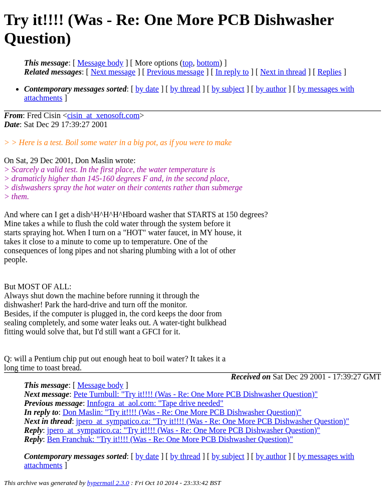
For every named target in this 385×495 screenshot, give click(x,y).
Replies (329, 72)
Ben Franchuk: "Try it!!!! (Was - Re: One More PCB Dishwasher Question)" (170, 439)
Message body (100, 63)
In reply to (232, 72)
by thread (185, 89)
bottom (208, 63)
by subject (228, 89)
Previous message (175, 72)
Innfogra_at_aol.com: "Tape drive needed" (155, 403)
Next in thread (283, 72)
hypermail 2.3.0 (108, 482)
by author (271, 89)
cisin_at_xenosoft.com (103, 115)
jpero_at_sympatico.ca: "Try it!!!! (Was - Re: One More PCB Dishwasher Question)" (212, 421)
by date (147, 89)
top (187, 63)
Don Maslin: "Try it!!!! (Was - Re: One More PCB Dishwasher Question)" (182, 412)
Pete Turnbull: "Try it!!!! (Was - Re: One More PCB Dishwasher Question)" (196, 394)
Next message (113, 72)
